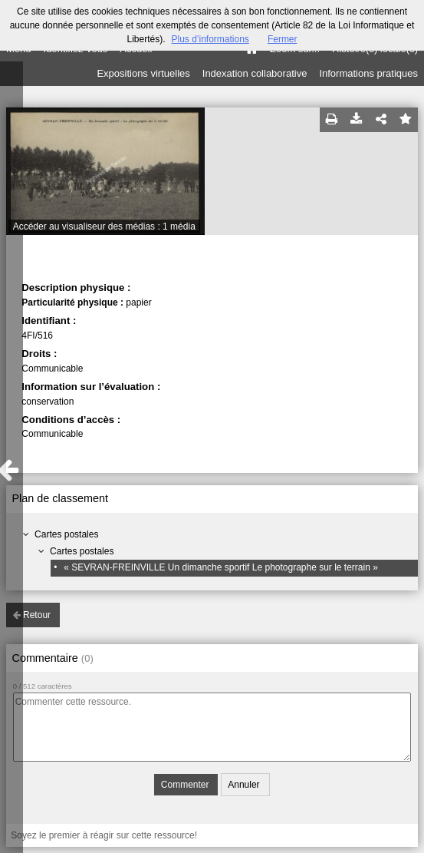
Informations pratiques (368, 73)
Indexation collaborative (254, 73)
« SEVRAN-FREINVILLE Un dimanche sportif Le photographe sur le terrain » (221, 567)
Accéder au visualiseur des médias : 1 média (104, 226)
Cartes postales (66, 534)
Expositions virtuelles (143, 73)
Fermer (282, 39)
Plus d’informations (209, 39)
